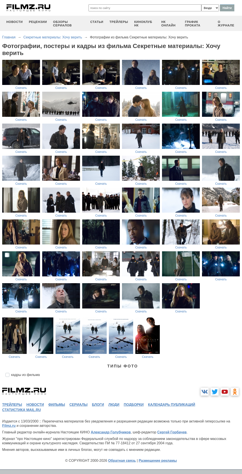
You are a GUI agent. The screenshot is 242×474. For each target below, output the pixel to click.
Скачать (21, 88)
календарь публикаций (171, 405)
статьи (96, 22)
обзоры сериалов (62, 23)
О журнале (226, 23)
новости (14, 22)
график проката (192, 23)
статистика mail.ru (21, 410)
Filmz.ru (9, 425)
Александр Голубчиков (111, 432)
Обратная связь (122, 460)
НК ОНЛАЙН (168, 23)
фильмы (56, 405)
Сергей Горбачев (171, 432)
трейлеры (119, 22)
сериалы (78, 405)
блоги (98, 405)
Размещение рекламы (158, 460)
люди (113, 405)
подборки (134, 405)
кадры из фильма (25, 375)
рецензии (38, 22)
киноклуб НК (143, 23)
